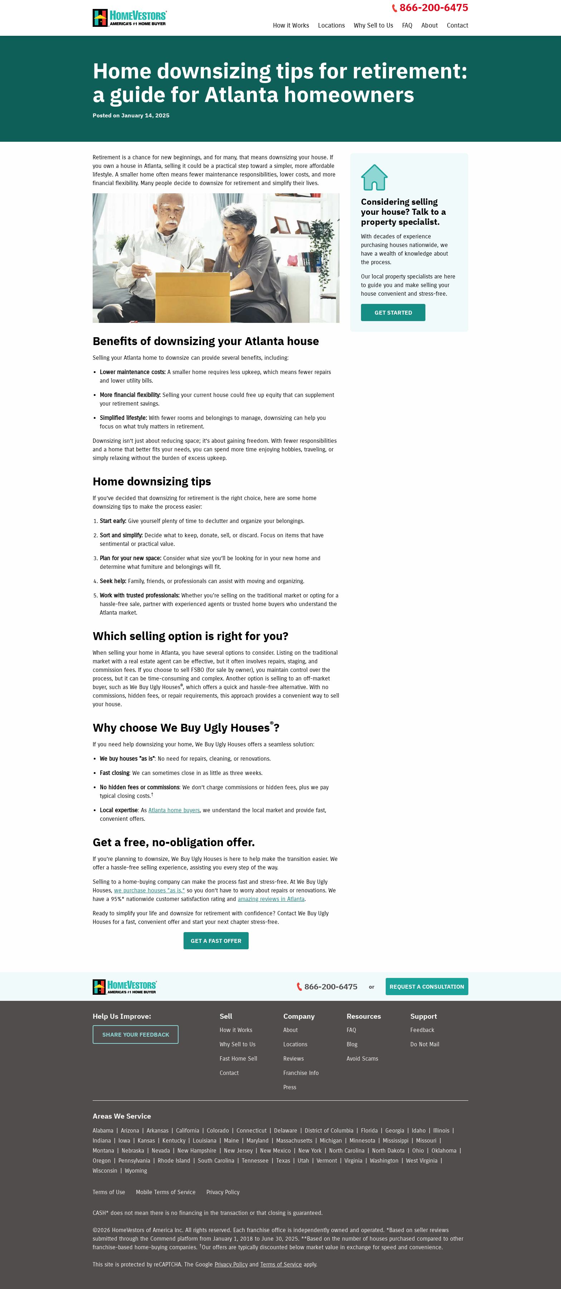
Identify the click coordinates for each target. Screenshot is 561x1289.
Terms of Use (109, 1192)
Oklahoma (444, 1150)
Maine (231, 1140)
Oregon (102, 1160)
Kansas (146, 1140)
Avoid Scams (362, 1058)
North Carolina (347, 1150)
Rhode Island (174, 1160)
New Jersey (238, 1150)
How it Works (291, 25)
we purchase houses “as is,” (149, 890)
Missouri (426, 1140)
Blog (352, 1044)
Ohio (418, 1150)
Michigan (331, 1140)
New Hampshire (196, 1150)
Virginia (353, 1160)
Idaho (419, 1130)
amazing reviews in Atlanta (271, 899)
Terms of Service (281, 1264)
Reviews (293, 1058)
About (429, 25)
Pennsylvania (134, 1160)
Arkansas (158, 1130)
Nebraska (133, 1150)
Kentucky (173, 1140)
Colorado (218, 1130)
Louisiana (204, 1140)
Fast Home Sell (238, 1058)
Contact (457, 25)
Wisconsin (105, 1170)
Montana (103, 1150)
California (187, 1130)
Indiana (102, 1140)
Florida (369, 1130)
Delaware (285, 1130)
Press (289, 1087)
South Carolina (216, 1160)
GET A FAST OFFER (216, 940)
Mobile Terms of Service (166, 1192)
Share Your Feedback (135, 1034)
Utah (303, 1160)
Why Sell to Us (373, 25)
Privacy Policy (222, 1192)
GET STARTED (393, 312)
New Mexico (275, 1150)
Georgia (394, 1130)
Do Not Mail (424, 1044)
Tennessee (255, 1160)
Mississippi (396, 1140)
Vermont (327, 1160)
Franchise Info (301, 1073)
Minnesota (362, 1140)
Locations (331, 25)
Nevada (161, 1150)
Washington (384, 1160)
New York (310, 1150)
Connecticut (251, 1130)
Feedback (422, 1030)
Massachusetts (294, 1140)
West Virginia (422, 1160)
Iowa (124, 1140)
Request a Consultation (427, 986)
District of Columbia (329, 1130)
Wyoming (136, 1170)
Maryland (258, 1140)
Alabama (103, 1130)
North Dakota (388, 1150)
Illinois (441, 1130)
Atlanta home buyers (174, 810)
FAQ (407, 25)
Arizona (130, 1130)
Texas (283, 1160)
